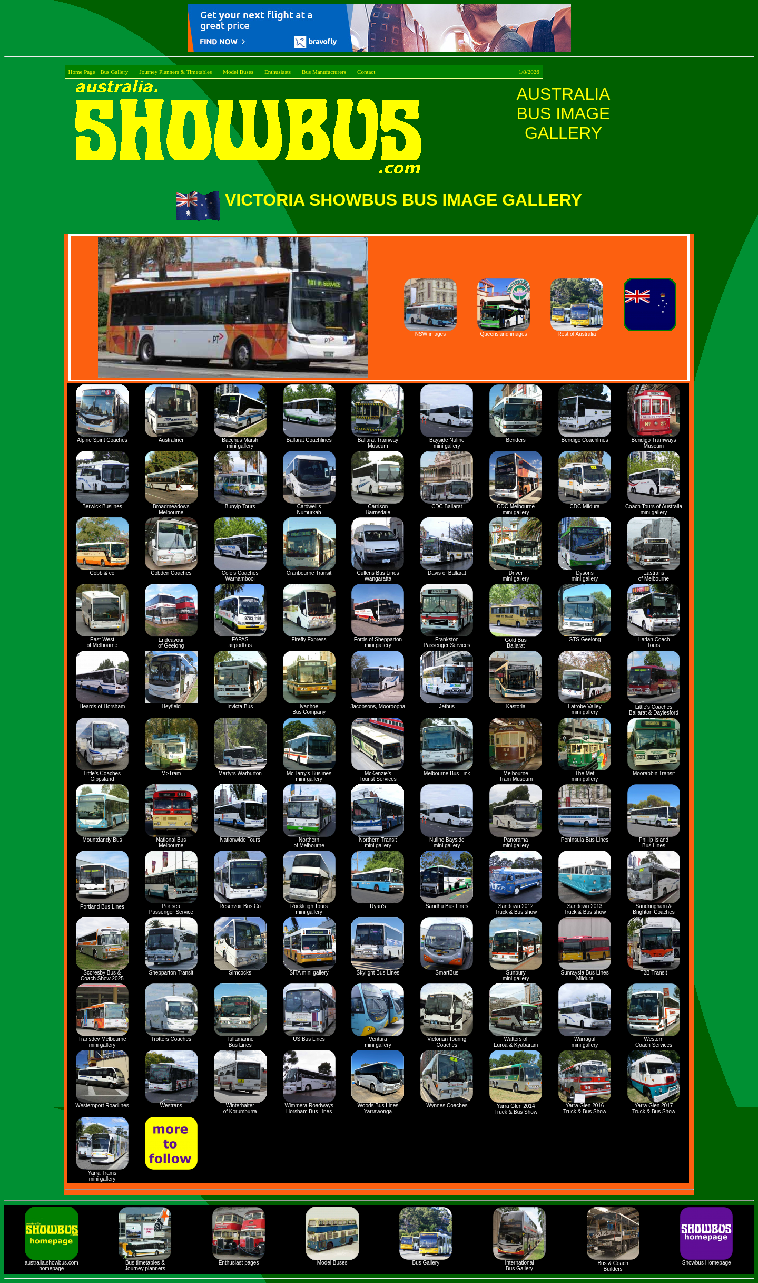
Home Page (81, 72)
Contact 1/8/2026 (448, 72)
